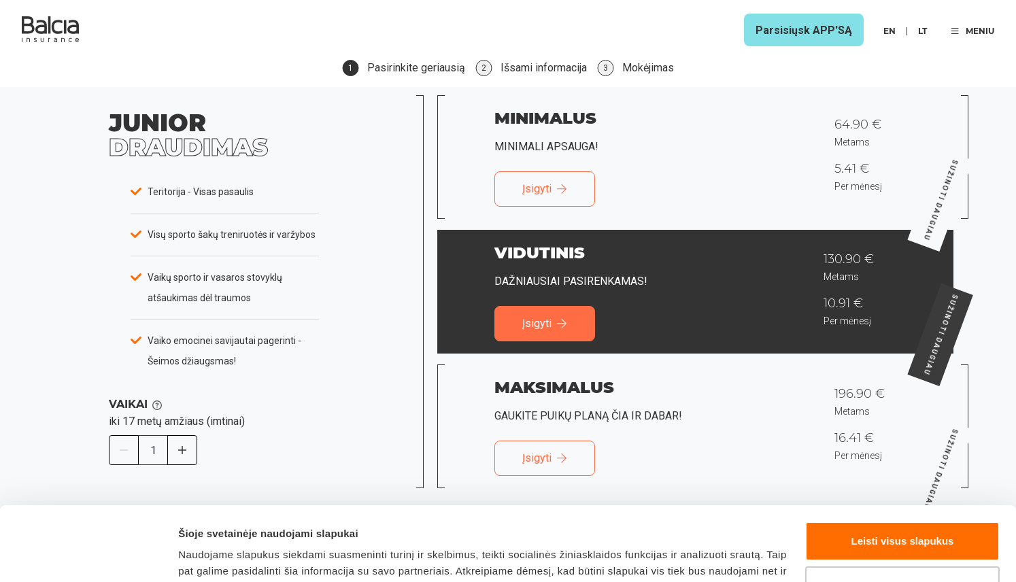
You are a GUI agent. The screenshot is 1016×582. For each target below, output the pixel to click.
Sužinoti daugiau (968, 157)
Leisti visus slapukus (902, 471)
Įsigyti (544, 188)
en (889, 31)
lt (922, 31)
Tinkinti (903, 515)
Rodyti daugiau (215, 555)
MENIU (972, 31)
